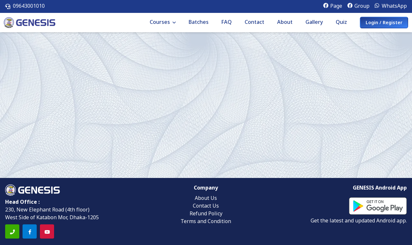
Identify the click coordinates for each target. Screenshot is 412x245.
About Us (206, 198)
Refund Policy (206, 214)
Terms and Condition (206, 221)
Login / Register (384, 23)
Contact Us (206, 206)
